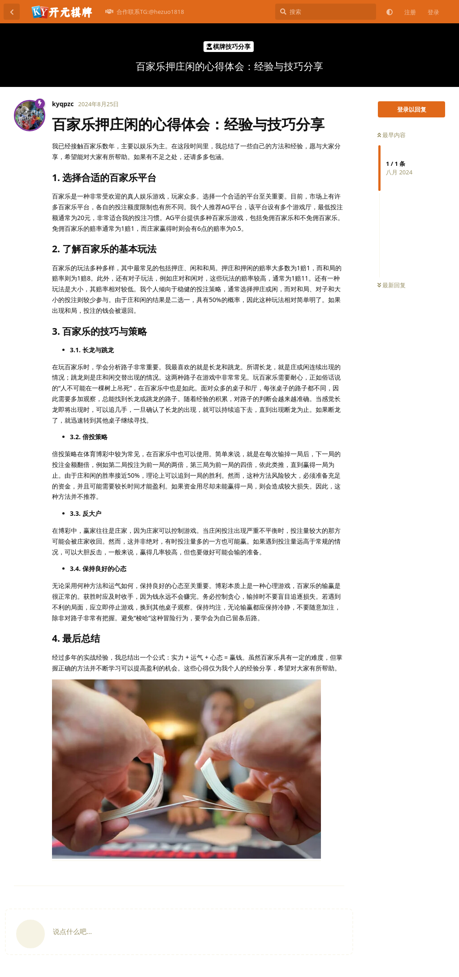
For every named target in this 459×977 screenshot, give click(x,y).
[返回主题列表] (12, 12)
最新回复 (391, 285)
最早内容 (391, 135)
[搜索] (325, 12)
